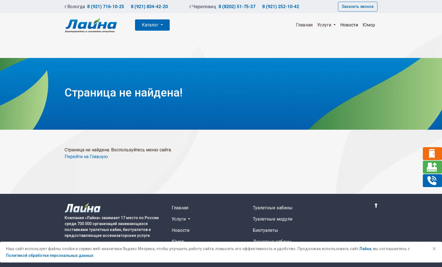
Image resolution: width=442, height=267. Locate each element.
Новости (349, 25)
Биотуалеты (265, 230)
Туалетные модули (272, 219)
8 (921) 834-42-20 (149, 6)
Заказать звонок (358, 6)
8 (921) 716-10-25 (105, 6)
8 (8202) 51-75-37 (236, 6)
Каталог (151, 25)
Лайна (365, 248)
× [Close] (434, 249)
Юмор (369, 25)
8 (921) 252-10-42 (280, 6)
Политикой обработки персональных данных (49, 255)
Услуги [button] (324, 25)
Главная (304, 25)
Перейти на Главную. (87, 156)
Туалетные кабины (273, 207)
